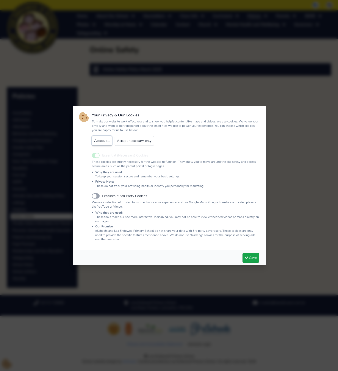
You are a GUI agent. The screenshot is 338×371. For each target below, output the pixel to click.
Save (251, 257)
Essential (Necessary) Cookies (125, 155)
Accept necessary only (134, 140)
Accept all (102, 140)
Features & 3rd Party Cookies (124, 196)
